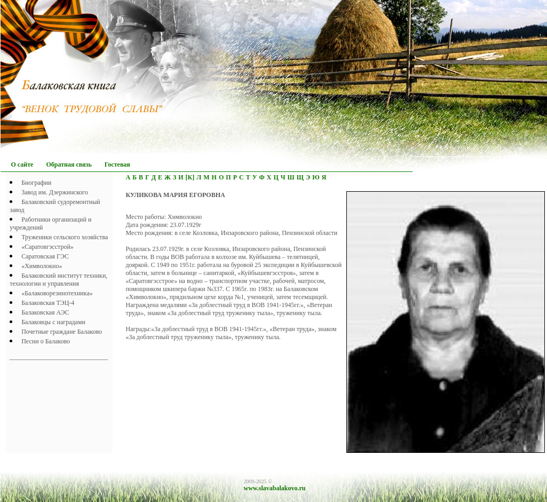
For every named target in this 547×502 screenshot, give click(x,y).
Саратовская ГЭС (45, 256)
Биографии (36, 182)
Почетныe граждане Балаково (61, 331)
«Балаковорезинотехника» (57, 293)
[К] (190, 177)
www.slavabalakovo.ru (275, 488)
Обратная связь (68, 164)
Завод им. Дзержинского (54, 192)
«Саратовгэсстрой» (47, 246)
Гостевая (117, 164)
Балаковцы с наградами (53, 322)
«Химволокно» (41, 266)
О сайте (22, 164)
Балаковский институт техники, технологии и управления (58, 279)
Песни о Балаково (45, 341)
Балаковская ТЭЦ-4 (47, 303)
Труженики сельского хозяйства (64, 237)
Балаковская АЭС (45, 312)
